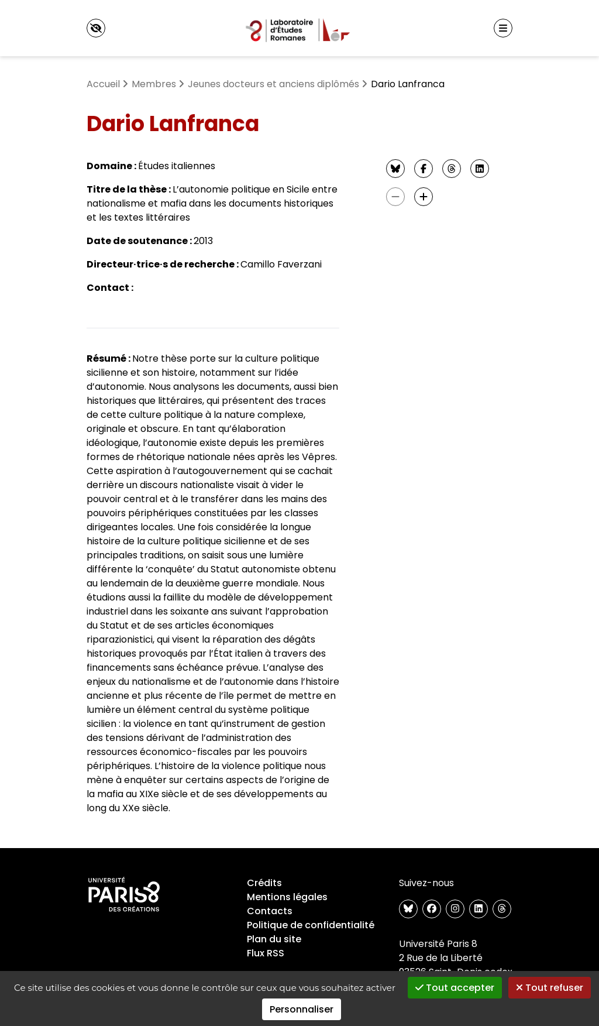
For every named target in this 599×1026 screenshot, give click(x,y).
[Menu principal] (503, 28)
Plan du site (274, 939)
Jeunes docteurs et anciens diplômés (273, 84)
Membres (154, 84)
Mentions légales (287, 897)
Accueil (103, 84)
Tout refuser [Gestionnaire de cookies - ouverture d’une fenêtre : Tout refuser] (549, 987)
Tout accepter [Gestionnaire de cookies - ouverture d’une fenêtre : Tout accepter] (454, 987)
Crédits (264, 883)
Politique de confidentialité (310, 925)
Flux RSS (265, 953)
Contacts (269, 911)
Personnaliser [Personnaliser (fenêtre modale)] (301, 1009)
